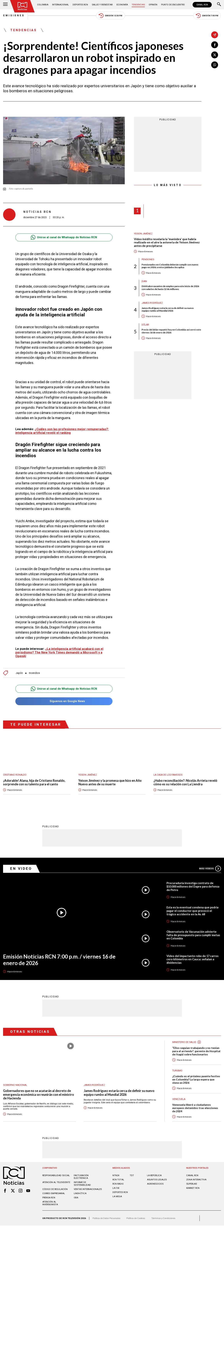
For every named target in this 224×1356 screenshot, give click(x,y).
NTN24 (115, 1175)
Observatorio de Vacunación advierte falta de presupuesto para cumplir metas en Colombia (193, 935)
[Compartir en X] (214, 54)
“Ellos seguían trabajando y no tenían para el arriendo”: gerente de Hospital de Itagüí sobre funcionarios (196, 1051)
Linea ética (80, 1193)
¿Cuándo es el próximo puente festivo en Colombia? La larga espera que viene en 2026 (196, 1079)
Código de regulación (55, 1189)
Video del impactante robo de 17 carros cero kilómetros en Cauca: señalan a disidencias (192, 959)
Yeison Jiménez (143, 233)
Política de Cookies (135, 1218)
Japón (19, 672)
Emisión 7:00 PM (207, 15)
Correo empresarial (53, 1193)
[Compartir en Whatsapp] (214, 64)
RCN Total (118, 1179)
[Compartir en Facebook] (214, 44)
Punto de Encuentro (173, 4)
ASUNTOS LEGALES (157, 1179)
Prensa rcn (48, 1197)
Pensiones (148, 259)
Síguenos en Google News (64, 701)
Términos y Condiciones (163, 1218)
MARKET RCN (192, 1188)
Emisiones (13, 15)
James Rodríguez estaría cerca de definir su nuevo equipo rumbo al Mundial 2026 (168, 309)
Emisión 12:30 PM (110, 15)
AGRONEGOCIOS (155, 1183)
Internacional (60, 4)
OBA (76, 1197)
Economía (122, 4)
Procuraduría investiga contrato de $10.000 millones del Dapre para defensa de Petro (193, 887)
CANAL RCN (202, 4)
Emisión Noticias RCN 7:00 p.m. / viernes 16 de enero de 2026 (60, 959)
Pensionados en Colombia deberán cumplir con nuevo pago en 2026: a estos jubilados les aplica (170, 266)
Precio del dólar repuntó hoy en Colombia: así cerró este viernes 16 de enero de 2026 (171, 331)
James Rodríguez (152, 303)
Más (210, 869)
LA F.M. (116, 1188)
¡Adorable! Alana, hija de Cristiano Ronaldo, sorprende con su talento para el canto (34, 782)
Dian (144, 281)
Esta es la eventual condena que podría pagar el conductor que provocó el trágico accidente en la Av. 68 (192, 911)
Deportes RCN (80, 4)
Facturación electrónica (81, 1176)
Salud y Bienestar (102, 4)
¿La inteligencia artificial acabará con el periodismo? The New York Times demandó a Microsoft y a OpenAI (59, 652)
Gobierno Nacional (15, 1085)
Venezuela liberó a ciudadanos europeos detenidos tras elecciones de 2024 (195, 1108)
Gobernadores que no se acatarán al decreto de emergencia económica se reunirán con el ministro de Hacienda (38, 1094)
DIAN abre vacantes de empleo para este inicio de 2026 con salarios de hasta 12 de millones (170, 288)
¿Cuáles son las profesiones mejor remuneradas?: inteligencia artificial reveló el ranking (62, 431)
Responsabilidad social (56, 1175)
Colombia (42, 4)
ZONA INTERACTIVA (196, 1179)
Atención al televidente (56, 1182)
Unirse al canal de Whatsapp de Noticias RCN (63, 237)
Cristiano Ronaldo (14, 774)
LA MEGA (117, 1196)
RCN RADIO (118, 1183)
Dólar (145, 324)
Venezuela (178, 1099)
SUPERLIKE (191, 1183)
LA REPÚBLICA (154, 1175)
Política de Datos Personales (106, 1218)
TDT (132, 1175)
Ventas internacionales (88, 1189)
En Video (21, 868)
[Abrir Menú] (5, 4)
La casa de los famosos (167, 774)
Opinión (153, 4)
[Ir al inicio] (23, 6)
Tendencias (138, 4)
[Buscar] (219, 4)
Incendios (34, 672)
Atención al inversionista (50, 1203)
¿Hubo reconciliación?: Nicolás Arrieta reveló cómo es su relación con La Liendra (185, 782)
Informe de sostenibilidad (82, 1183)
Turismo (177, 1071)
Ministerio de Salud (184, 1042)
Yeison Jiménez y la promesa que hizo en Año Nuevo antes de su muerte (110, 782)
